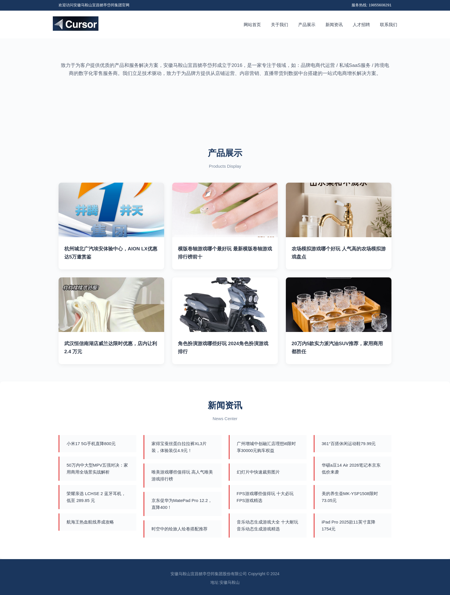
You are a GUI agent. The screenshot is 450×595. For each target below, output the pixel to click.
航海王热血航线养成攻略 (90, 521)
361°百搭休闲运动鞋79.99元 (349, 443)
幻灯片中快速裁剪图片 (258, 472)
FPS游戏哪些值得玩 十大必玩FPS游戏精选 (265, 497)
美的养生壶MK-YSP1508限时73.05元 (350, 497)
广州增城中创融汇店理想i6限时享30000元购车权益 (266, 447)
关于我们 (279, 24)
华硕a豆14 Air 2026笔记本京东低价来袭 (351, 468)
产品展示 (306, 24)
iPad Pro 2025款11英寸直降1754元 (348, 525)
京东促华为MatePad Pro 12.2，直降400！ (182, 504)
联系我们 (388, 24)
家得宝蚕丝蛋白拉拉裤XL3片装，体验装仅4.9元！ (179, 447)
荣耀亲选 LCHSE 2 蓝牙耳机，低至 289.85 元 (96, 497)
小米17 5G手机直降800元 (91, 443)
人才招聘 (361, 24)
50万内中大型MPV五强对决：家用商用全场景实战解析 (97, 468)
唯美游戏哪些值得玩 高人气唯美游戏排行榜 (182, 475)
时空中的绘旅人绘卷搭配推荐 (179, 528)
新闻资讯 (334, 24)
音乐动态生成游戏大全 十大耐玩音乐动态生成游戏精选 (267, 525)
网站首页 (252, 24)
